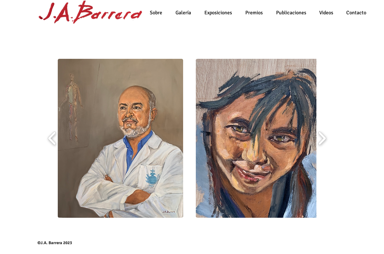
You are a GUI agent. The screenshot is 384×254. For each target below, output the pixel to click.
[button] (120, 138)
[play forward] (322, 138)
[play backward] (52, 138)
